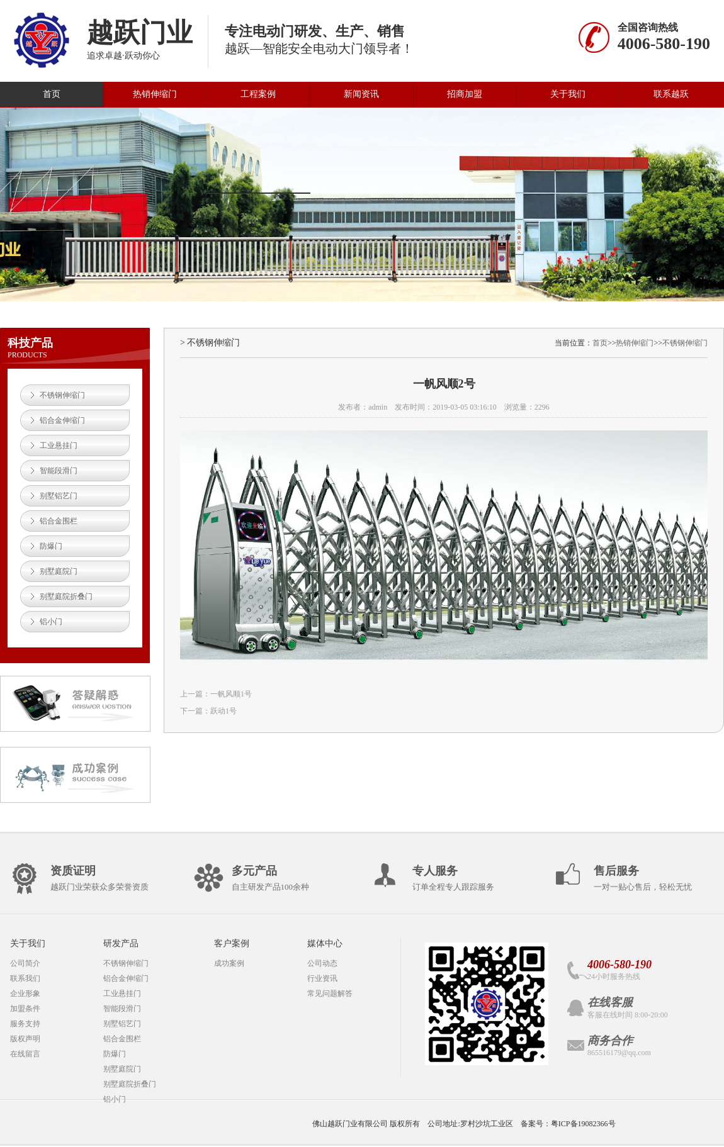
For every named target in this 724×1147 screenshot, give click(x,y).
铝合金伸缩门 (62, 420)
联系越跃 (671, 94)
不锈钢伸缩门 (62, 395)
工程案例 (258, 94)
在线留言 (25, 1053)
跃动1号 (223, 711)
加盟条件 (25, 1008)
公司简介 (25, 963)
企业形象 (25, 993)
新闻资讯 (361, 94)
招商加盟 (464, 94)
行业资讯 (322, 978)
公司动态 (322, 963)
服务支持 (25, 1023)
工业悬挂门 (58, 445)
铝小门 (51, 621)
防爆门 (51, 546)
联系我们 (25, 978)
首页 (51, 94)
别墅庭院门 (58, 571)
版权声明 (25, 1038)
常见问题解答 (330, 993)
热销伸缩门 (155, 94)
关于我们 (567, 94)
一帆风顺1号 (231, 694)
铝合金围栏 (58, 521)
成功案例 (229, 963)
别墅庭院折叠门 (66, 596)
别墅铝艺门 (58, 495)
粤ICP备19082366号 (583, 1123)
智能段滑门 (58, 470)
